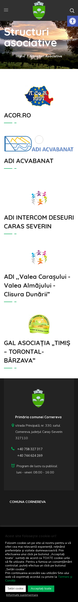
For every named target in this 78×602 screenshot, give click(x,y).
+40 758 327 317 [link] (29, 449)
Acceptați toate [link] (41, 589)
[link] (72, 21)
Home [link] (20, 56)
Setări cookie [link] (15, 589)
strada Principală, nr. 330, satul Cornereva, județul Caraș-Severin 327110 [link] (36, 431)
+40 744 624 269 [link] (29, 456)
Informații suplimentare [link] (22, 595)
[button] (72, 10)
